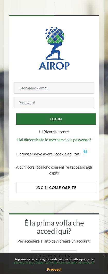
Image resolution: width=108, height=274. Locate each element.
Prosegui (54, 269)
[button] (87, 154)
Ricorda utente (56, 131)
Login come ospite (56, 187)
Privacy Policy (23, 263)
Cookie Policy (43, 263)
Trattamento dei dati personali (74, 263)
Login (56, 119)
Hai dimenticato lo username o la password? (54, 139)
